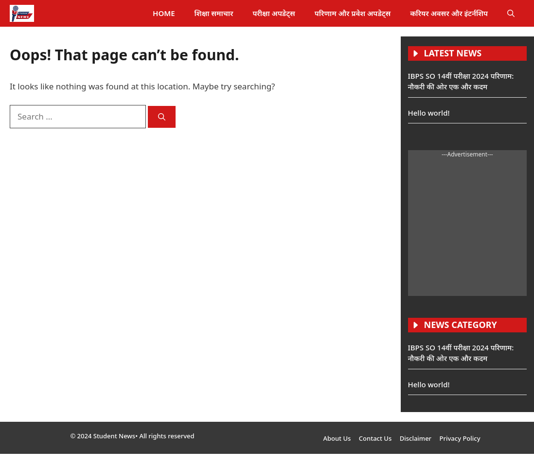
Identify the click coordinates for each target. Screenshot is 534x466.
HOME (164, 13)
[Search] (162, 117)
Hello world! (429, 113)
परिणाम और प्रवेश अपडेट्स (353, 13)
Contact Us (375, 438)
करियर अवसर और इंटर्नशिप (449, 13)
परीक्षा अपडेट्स (273, 13)
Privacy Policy (460, 438)
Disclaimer (415, 438)
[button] (511, 13)
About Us (337, 438)
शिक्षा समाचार (214, 13)
